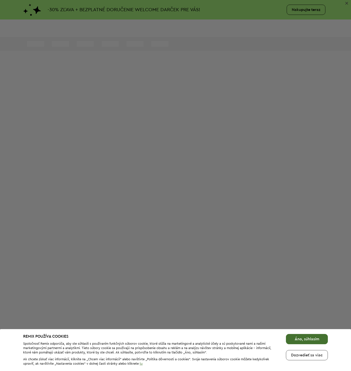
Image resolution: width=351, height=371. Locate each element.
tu (141, 348)
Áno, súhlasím (307, 324)
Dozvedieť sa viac (307, 340)
